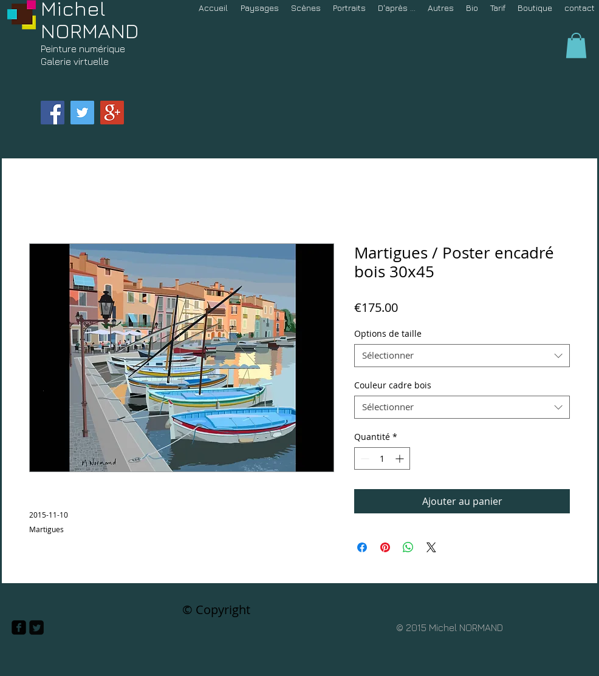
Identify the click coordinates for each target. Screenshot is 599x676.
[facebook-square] (19, 627)
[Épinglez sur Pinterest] (385, 547)
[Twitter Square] (36, 627)
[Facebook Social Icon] (52, 112)
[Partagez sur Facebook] (362, 547)
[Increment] (400, 458)
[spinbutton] (382, 458)
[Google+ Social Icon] (112, 112)
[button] (576, 45)
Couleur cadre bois (392, 385)
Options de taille (388, 333)
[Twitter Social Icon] (82, 112)
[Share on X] (431, 547)
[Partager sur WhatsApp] (408, 547)
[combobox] (462, 355)
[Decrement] (363, 458)
